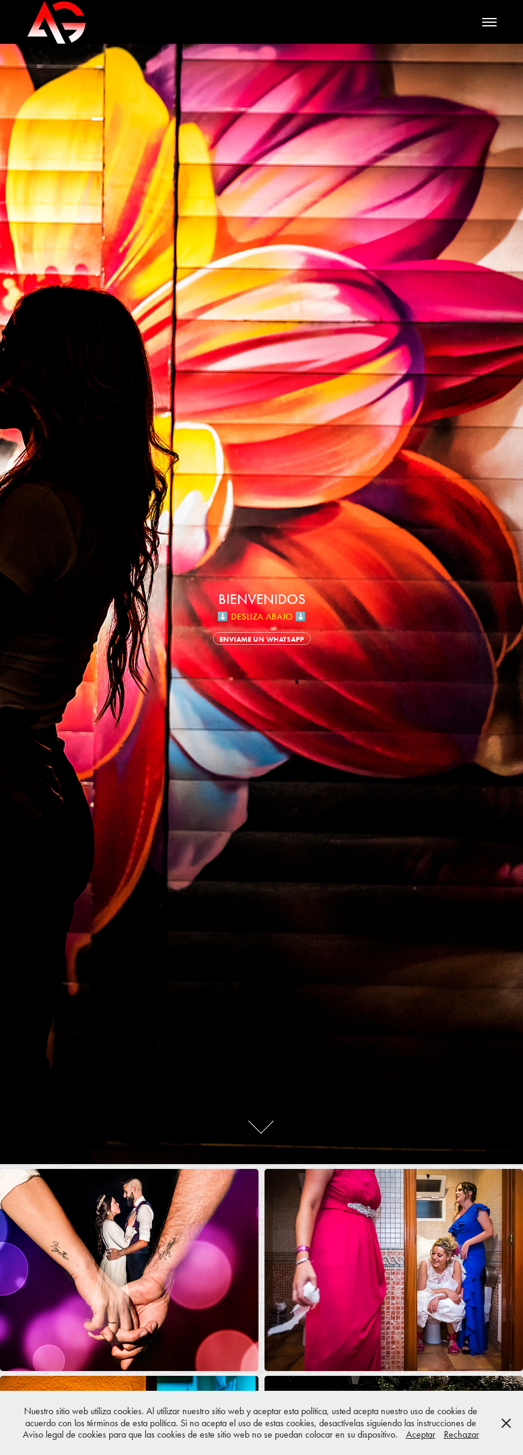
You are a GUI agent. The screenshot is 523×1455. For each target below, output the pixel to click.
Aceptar (420, 1434)
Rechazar (461, 1434)
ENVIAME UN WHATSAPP (262, 639)
